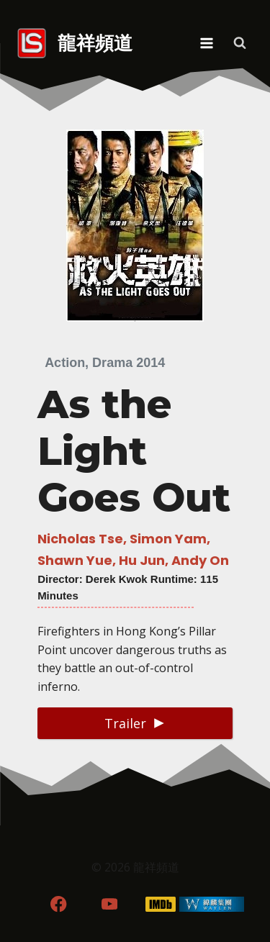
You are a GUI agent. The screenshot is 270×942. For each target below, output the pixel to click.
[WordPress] (211, 904)
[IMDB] (160, 904)
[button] (135, 722)
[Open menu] (206, 43)
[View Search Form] (240, 43)
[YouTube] (110, 904)
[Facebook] (58, 904)
